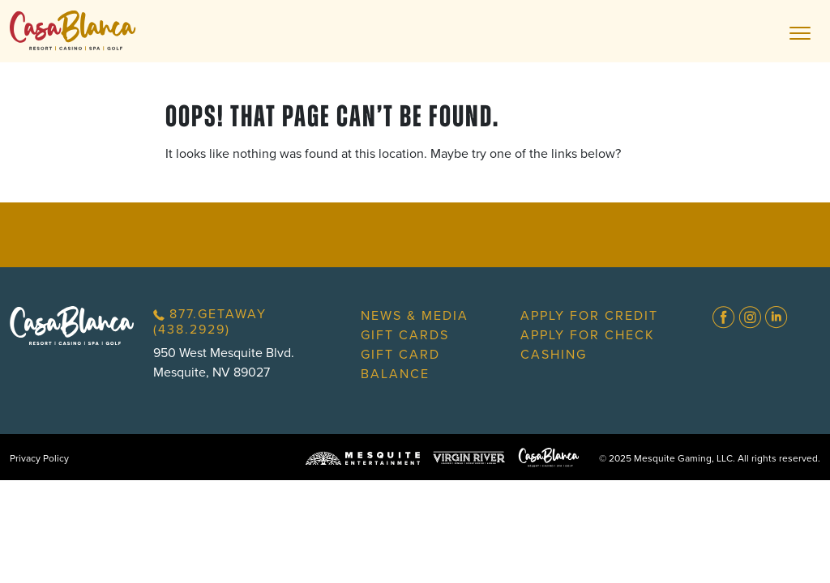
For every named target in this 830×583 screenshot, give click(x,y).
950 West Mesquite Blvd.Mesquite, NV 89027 (223, 362)
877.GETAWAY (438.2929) (210, 321)
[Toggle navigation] (800, 31)
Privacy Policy (39, 458)
